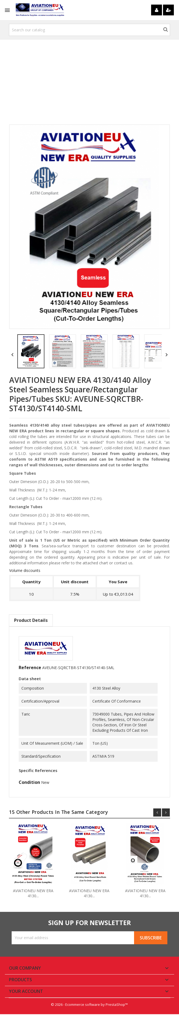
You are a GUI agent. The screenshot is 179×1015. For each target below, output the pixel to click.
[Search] (90, 30)
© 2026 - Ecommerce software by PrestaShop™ (89, 1005)
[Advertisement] (90, 84)
